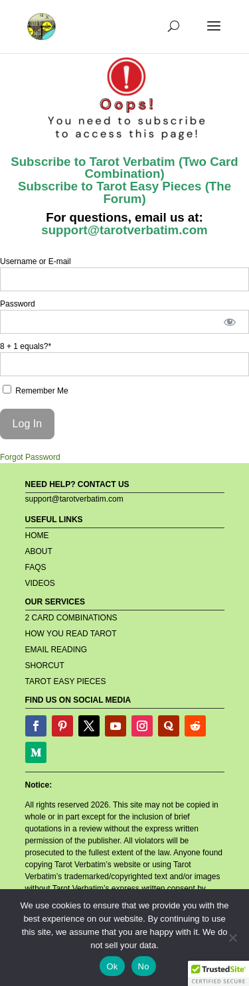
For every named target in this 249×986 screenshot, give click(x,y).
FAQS (35, 567)
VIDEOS (40, 583)
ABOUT (38, 551)
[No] (232, 937)
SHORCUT (44, 665)
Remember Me (35, 390)
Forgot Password (30, 457)
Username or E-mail (35, 261)
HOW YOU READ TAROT (71, 633)
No (143, 966)
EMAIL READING (56, 649)
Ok (112, 966)
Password (17, 304)
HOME (37, 535)
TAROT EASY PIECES (65, 681)
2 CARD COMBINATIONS (71, 617)
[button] (218, 973)
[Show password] (230, 322)
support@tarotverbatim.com (124, 230)
